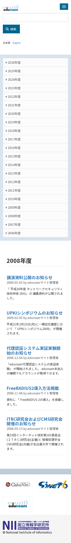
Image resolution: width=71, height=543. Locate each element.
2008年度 (13, 216)
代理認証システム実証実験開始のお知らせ (34, 350)
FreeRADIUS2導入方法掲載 (33, 388)
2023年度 (13, 88)
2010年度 (13, 199)
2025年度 (13, 71)
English (17, 43)
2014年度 (13, 164)
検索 (11, 29)
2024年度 (13, 79)
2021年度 (13, 105)
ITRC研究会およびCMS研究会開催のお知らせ (34, 421)
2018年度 (13, 130)
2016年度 (13, 147)
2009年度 (13, 207)
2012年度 (13, 181)
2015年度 (13, 156)
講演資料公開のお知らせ (29, 277)
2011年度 (13, 190)
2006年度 (13, 233)
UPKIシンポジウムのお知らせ (35, 313)
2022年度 (13, 96)
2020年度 (13, 113)
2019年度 (13, 122)
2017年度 (13, 139)
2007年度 (13, 224)
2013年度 (13, 173)
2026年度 (13, 62)
